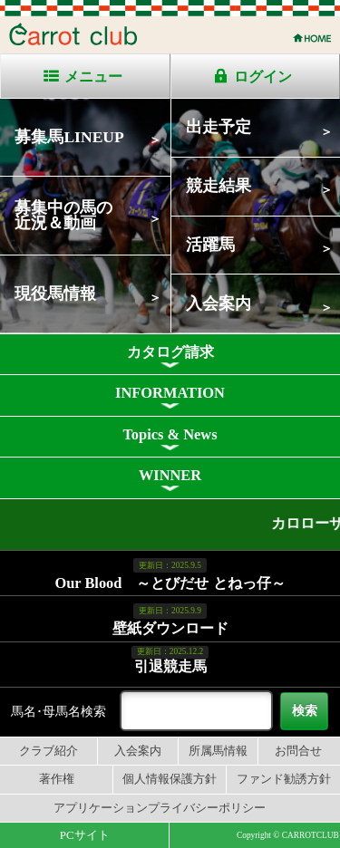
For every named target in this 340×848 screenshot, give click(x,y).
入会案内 (218, 303)
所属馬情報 (218, 751)
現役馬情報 (55, 293)
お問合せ (298, 751)
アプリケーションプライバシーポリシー (159, 808)
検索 (304, 710)
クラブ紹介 (48, 751)
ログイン (263, 76)
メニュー (93, 76)
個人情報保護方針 (169, 779)
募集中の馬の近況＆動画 (63, 215)
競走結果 (218, 186)
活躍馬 (210, 245)
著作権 (56, 779)
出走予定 (218, 127)
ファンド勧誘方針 (284, 779)
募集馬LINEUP (69, 137)
